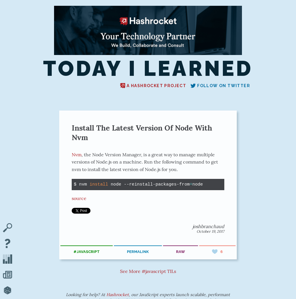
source (79, 198)
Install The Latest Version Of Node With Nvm (142, 132)
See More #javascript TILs (148, 271)
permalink (138, 252)
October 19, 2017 (210, 231)
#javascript (86, 252)
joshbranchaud (208, 226)
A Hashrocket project (153, 85)
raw (180, 252)
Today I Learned (148, 68)
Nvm (77, 154)
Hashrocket (117, 294)
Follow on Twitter (220, 85)
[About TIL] (7, 244)
